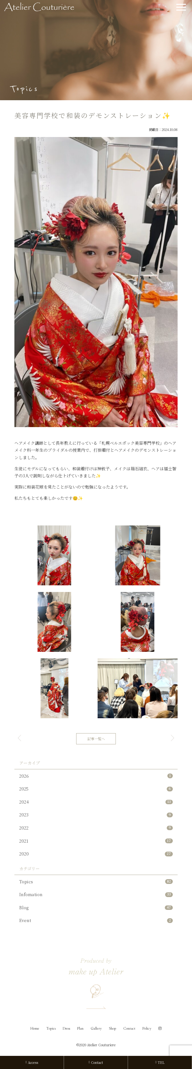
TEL (159, 1062)
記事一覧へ (96, 738)
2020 (96, 854)
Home (34, 1028)
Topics (96, 882)
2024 (96, 802)
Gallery (96, 1028)
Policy (146, 1028)
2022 (96, 828)
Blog (96, 907)
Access (32, 1062)
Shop (112, 1028)
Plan (80, 1028)
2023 (96, 815)
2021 (96, 841)
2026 (96, 776)
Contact (129, 1028)
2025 (96, 789)
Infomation (96, 894)
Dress (66, 1028)
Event (96, 920)
